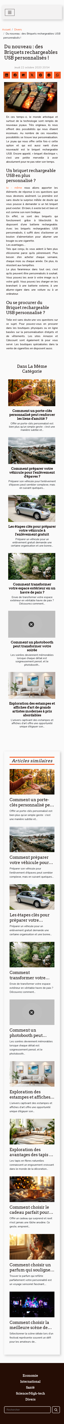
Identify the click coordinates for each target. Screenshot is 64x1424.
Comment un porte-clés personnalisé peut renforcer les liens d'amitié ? (32, 415)
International (30, 1381)
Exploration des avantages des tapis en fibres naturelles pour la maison (32, 1157)
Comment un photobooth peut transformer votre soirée (32, 646)
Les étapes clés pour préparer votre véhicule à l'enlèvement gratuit (32, 530)
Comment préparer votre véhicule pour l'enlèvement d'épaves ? (32, 472)
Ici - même (14, 188)
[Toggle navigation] (10, 12)
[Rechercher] (27, 1409)
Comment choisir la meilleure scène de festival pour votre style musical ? (29, 1330)
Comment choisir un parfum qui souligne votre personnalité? (30, 1270)
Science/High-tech (30, 1393)
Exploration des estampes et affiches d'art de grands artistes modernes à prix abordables (32, 709)
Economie (30, 1375)
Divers (18, 29)
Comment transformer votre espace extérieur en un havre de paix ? (32, 588)
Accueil (6, 29)
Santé (30, 1387)
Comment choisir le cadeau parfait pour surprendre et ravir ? (30, 1212)
